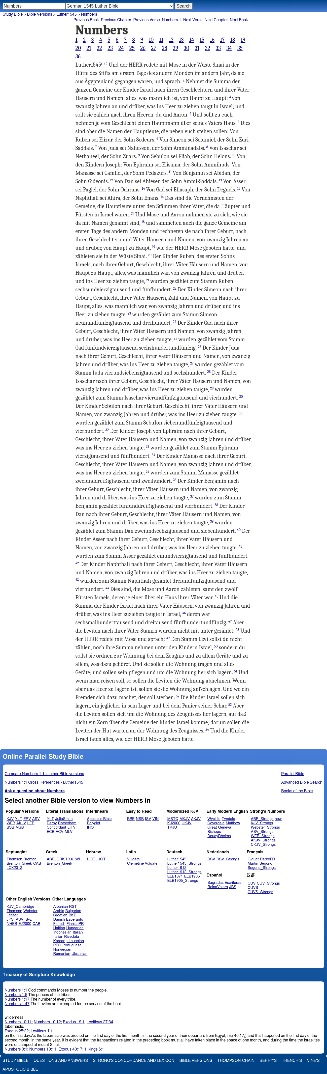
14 (191, 40)
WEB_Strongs (262, 836)
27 (153, 48)
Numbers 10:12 (47, 1022)
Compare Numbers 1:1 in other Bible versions (44, 774)
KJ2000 (173, 823)
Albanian (60, 907)
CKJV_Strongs (263, 844)
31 (197, 48)
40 (239, 530)
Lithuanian (75, 941)
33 (218, 48)
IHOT (91, 827)
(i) (103, 64)
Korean (59, 941)
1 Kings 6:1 (94, 1049)
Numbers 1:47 (17, 1004)
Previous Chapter (116, 20)
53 (230, 704)
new (278, 819)
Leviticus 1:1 (42, 1031)
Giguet (253, 859)
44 (107, 588)
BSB (10, 827)
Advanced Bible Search (301, 782)
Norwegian (62, 949)
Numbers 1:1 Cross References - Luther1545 (44, 782)
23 (110, 48)
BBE (131, 819)
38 (216, 505)
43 (77, 580)
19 (243, 40)
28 (164, 48)
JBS (232, 887)
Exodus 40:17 (70, 1049)
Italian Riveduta (66, 937)
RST (73, 907)
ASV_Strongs (262, 832)
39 (211, 521)
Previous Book (86, 20)
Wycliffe (213, 819)
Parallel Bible (292, 774)
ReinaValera (217, 887)
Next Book (239, 20)
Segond (266, 863)
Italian (78, 932)
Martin (253, 863)
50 (215, 646)
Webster (30, 911)
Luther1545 (177, 859)
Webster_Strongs (265, 827)
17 (222, 40)
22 (99, 48)
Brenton (30, 859)
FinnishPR (75, 924)
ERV (27, 819)
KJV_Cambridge (20, 907)
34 (229, 48)
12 (171, 40)
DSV (211, 859)
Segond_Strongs (262, 868)
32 (207, 48)
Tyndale (228, 819)
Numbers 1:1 (16, 990)
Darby (52, 823)
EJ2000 (24, 924)
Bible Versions (39, 14)
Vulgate (133, 859)
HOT (91, 859)
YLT (18, 819)
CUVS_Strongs (260, 892)
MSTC (172, 819)
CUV (252, 883)
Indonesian (62, 932)
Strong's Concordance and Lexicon (133, 1061)
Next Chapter (216, 20)
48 (237, 630)
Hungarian (75, 928)
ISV (148, 819)
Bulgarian (73, 911)
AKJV (21, 823)
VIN (155, 819)
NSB (140, 819)
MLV (68, 832)
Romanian (61, 954)
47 (230, 621)
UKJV (187, 823)
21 (89, 48)
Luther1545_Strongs (184, 863)
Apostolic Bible (20, 1069)
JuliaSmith (63, 819)
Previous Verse (146, 20)
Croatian (60, 915)
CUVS (253, 888)
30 (186, 48)
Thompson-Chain (236, 1061)
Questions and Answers (60, 1061)
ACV (59, 832)
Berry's (268, 1061)
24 (121, 48)
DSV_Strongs (227, 859)
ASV (36, 819)
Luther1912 (177, 868)
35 (240, 48)
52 (177, 696)
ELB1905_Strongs (182, 881)
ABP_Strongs (262, 819)
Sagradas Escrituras (224, 883)
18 (232, 40)
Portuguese (72, 945)
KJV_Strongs (262, 823)
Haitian (59, 928)
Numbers (89, 14)
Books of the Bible (297, 791)
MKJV (184, 819)
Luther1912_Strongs (184, 872)
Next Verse (193, 20)
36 (78, 56)
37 (192, 496)
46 (184, 613)
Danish (59, 919)
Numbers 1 (171, 20)
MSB (19, 827)
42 (77, 563)
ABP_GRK (56, 859)
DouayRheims (219, 836)
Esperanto (74, 919)
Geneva (224, 827)
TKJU (172, 827)
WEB (11, 823)
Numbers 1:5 (16, 995)
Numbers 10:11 (18, 1022)
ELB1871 (175, 876)
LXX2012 (14, 868)
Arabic (58, 911)
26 (143, 48)
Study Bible (13, 14)
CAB (37, 863)
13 (181, 40)
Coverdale (216, 823)
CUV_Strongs (268, 883)
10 (151, 40)
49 (168, 638)
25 (132, 48)
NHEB (12, 924)
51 (235, 671)
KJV (10, 819)
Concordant (56, 827)
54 (207, 729)
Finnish (59, 924)
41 (240, 546)
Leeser (12, 915)
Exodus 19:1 (74, 1022)
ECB (50, 832)
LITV (71, 827)
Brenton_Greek (19, 863)
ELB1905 (192, 876)
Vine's (313, 1061)
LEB (30, 823)
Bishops (214, 832)
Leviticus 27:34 (100, 1022)
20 (78, 48)
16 (212, 40)
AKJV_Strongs (263, 840)
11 (161, 40)
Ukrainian (79, 954)
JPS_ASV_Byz (19, 919)
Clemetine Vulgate (142, 863)
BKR (73, 915)
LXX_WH (74, 859)
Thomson (14, 859)
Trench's (292, 1061)
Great (212, 827)
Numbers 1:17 (17, 999)
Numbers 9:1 (16, 1049)
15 (202, 40)
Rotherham (67, 823)
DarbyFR (267, 859)
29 (175, 48)
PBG (57, 945)
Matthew (233, 823)
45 (216, 596)
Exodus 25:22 (17, 1031)
